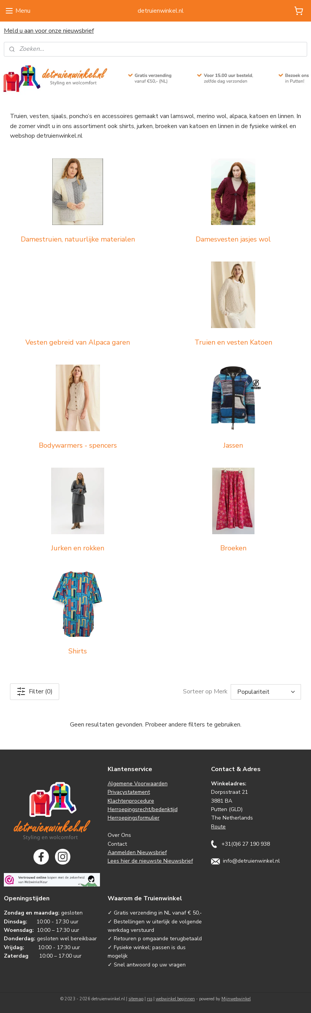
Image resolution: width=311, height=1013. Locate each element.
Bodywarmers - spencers (78, 445)
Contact (117, 844)
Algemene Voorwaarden (138, 783)
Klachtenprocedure (131, 801)
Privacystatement (129, 792)
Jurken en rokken (77, 548)
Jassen (233, 445)
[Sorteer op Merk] (266, 691)
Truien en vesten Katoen (233, 342)
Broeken (233, 548)
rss (149, 999)
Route (218, 826)
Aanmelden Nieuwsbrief (137, 852)
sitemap (135, 999)
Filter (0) (35, 691)
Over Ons (119, 835)
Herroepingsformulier (134, 817)
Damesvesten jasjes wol (233, 239)
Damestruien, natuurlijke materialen (78, 239)
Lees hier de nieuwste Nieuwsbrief (150, 861)
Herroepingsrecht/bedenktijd (143, 809)
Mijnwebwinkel (236, 999)
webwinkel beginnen (175, 999)
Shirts (77, 651)
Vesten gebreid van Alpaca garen (77, 342)
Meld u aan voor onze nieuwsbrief (49, 31)
